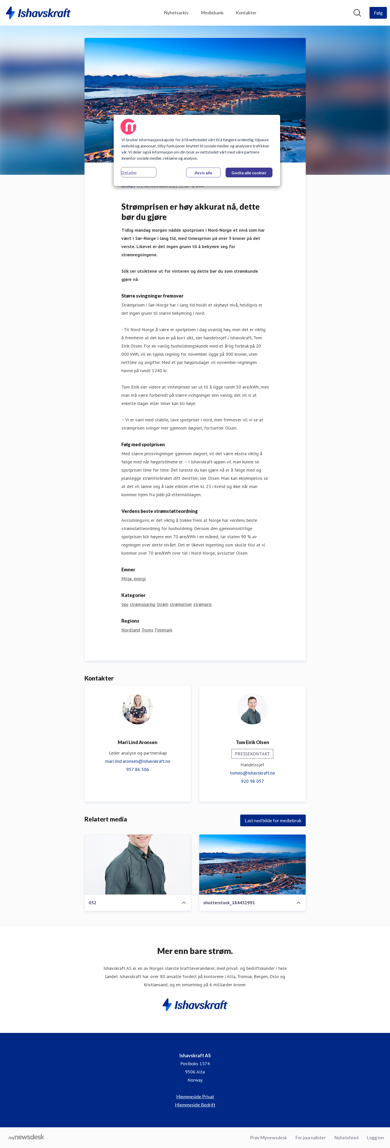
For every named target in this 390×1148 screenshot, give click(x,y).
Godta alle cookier (249, 172)
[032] (138, 865)
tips (125, 604)
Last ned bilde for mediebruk (273, 820)
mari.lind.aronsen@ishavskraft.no (137, 761)
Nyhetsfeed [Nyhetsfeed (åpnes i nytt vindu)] (346, 1137)
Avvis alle (203, 172)
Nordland (130, 630)
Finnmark (163, 630)
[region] (197, 150)
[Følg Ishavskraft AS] (378, 13)
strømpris (202, 604)
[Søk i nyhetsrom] (357, 13)
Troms (147, 630)
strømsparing (142, 604)
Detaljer (129, 172)
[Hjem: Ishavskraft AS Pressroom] (38, 13)
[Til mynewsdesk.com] (26, 1138)
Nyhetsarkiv (176, 12)
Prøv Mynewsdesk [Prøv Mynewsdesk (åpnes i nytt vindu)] (268, 1137)
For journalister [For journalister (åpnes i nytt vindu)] (310, 1137)
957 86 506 (137, 769)
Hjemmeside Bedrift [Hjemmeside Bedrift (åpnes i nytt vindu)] (195, 1105)
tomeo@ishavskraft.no (252, 773)
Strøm (162, 604)
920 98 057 (252, 781)
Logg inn (375, 1137)
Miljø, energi (133, 579)
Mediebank (212, 12)
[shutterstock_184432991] (252, 865)
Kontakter (246, 12)
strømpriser (181, 604)
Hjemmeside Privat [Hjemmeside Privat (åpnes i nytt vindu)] (195, 1096)
